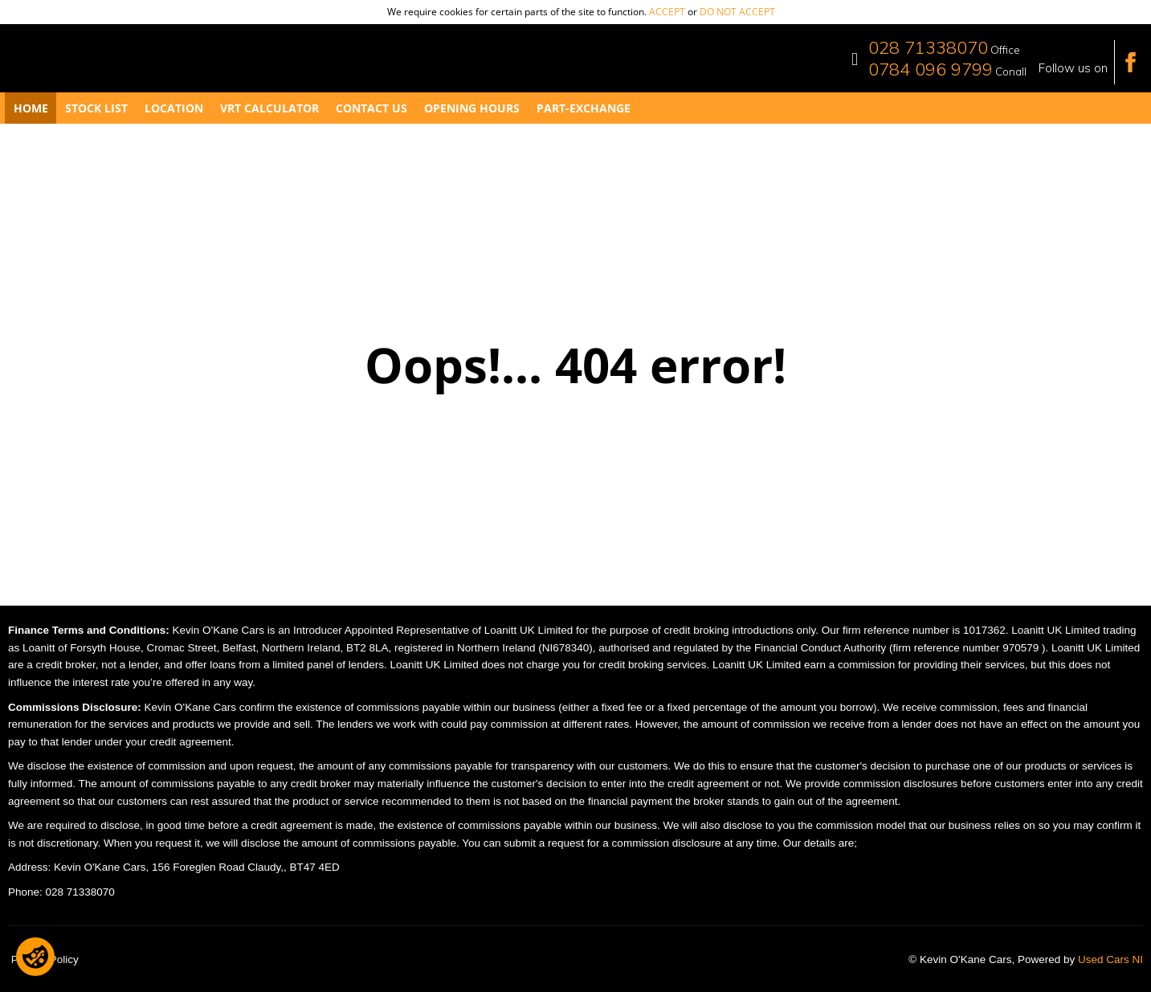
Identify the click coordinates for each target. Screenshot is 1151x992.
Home (31, 108)
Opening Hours (472, 108)
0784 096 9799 (930, 69)
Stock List (96, 108)
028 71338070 (928, 47)
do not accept (737, 11)
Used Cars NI (1110, 959)
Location (174, 108)
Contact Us (371, 108)
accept (667, 11)
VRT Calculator (269, 108)
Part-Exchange (584, 108)
